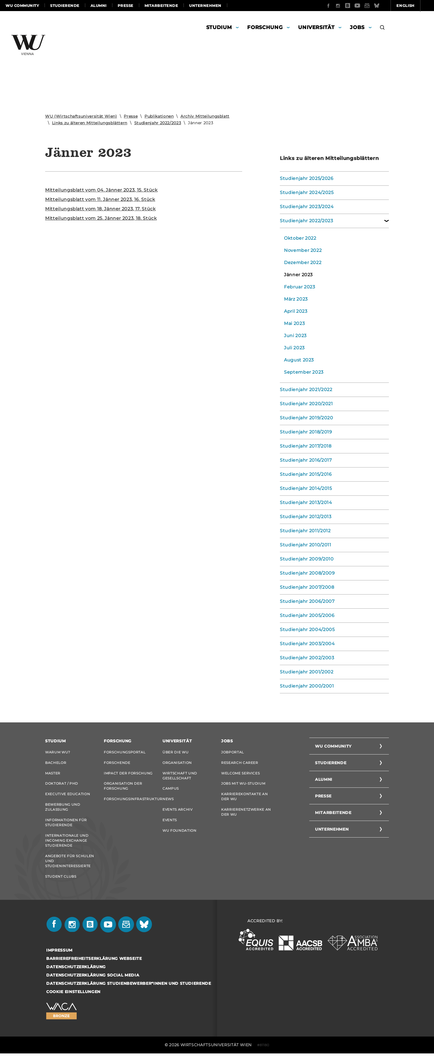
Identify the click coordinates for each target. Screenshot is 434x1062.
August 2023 (299, 360)
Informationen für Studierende (66, 827)
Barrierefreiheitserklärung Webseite (94, 967)
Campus (170, 791)
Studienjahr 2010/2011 (305, 544)
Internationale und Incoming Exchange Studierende (67, 846)
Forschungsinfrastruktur (129, 802)
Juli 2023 (294, 347)
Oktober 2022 (300, 238)
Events (169, 825)
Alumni (99, 5)
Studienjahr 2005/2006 (307, 615)
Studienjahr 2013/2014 (306, 502)
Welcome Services (240, 775)
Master (52, 775)
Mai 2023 (294, 323)
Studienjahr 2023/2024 (307, 206)
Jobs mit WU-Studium (243, 786)
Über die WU (175, 752)
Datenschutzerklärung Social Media (92, 983)
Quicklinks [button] (412, 5)
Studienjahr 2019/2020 (306, 417)
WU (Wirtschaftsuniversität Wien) (81, 116)
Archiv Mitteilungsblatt (204, 116)
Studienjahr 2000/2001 (307, 686)
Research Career (239, 763)
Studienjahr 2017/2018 (306, 446)
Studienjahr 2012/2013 (306, 516)
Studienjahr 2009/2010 (307, 559)
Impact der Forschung (128, 775)
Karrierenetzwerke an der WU (246, 816)
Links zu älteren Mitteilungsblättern (89, 122)
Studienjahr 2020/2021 (306, 403)
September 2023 (304, 372)
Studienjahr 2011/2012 (305, 530)
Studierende (64, 5)
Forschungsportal (124, 752)
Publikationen (159, 116)
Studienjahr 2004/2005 (307, 629)
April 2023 (296, 311)
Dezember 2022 (302, 262)
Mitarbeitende (161, 5)
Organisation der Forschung (123, 788)
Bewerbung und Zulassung (62, 811)
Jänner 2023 (298, 274)
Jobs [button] (357, 27)
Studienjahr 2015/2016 (306, 474)
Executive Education (67, 797)
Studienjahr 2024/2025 (307, 192)
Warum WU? (57, 752)
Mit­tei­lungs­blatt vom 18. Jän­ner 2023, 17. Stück (100, 208)
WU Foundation (179, 836)
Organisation (177, 763)
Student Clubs (60, 884)
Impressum (59, 958)
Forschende (117, 763)
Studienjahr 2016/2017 (306, 460)
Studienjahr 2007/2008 (307, 587)
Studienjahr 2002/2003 (307, 657)
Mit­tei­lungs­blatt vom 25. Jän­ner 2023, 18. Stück (101, 218)
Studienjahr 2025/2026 (307, 178)
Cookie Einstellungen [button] (73, 1000)
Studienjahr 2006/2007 (307, 601)
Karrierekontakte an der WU (244, 800)
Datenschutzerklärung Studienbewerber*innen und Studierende (128, 991)
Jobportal (232, 752)
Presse (125, 5)
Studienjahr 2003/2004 (307, 643)
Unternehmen (205, 5)
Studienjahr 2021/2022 (306, 389)
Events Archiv (177, 814)
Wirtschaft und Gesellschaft (179, 777)
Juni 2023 (295, 335)
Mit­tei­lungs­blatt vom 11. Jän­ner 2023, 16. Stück (100, 199)
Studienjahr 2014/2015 (306, 488)
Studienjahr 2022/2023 (157, 122)
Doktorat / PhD (61, 786)
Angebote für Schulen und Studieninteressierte (69, 868)
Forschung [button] (265, 27)
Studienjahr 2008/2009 (307, 573)
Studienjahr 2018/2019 (306, 432)
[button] (382, 28)
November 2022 (303, 250)
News (168, 802)
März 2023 (296, 299)
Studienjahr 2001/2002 (307, 672)
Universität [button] (316, 27)
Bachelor (55, 763)
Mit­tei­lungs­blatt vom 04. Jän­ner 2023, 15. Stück (101, 190)
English (376, 5)
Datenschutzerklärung (76, 975)
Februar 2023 (299, 287)
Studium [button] (219, 27)
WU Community (22, 5)
